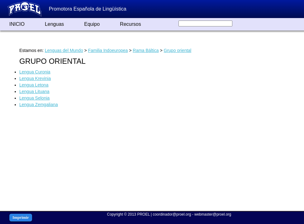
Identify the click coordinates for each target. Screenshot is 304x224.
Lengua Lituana (34, 91)
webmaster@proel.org (212, 214)
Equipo (92, 24)
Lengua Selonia (34, 98)
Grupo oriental (178, 50)
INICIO (17, 24)
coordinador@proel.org (172, 214)
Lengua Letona (33, 84)
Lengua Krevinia (35, 78)
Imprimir (20, 217)
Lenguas (54, 24)
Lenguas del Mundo (64, 50)
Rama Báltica (146, 50)
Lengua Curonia (34, 71)
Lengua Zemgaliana (38, 104)
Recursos (130, 24)
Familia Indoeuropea (108, 50)
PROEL (143, 214)
